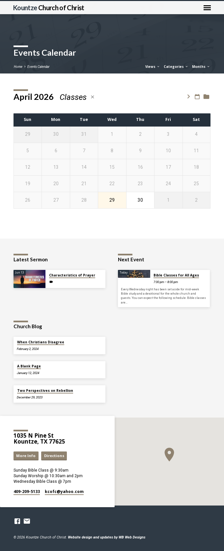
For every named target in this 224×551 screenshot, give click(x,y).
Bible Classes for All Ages (176, 275)
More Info (26, 455)
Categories (176, 66)
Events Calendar (38, 67)
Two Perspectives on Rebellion (45, 390)
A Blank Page (29, 366)
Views (152, 66)
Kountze (48, 8)
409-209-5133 (27, 491)
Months (201, 66)
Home (18, 67)
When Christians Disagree (40, 342)
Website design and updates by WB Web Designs (106, 537)
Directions (54, 455)
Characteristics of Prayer (72, 275)
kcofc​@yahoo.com (64, 491)
